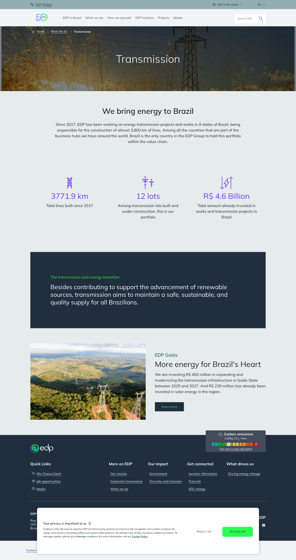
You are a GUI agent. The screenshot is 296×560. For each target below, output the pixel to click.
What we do (119, 489)
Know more (169, 407)
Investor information (203, 474)
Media (40, 489)
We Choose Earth (48, 474)
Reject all (204, 531)
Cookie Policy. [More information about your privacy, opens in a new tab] (140, 536)
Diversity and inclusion (166, 481)
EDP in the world (228, 4)
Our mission (118, 474)
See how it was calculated (236, 449)
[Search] (261, 17)
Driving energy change (244, 474)
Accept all (238, 531)
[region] (148, 531)
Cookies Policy (34, 550)
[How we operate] (119, 18)
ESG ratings (197, 489)
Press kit (195, 481)
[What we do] (94, 18)
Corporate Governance (126, 481)
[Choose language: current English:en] (257, 4)
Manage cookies (86, 536)
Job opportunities (48, 481)
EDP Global (44, 4)
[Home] (39, 32)
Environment (158, 474)
